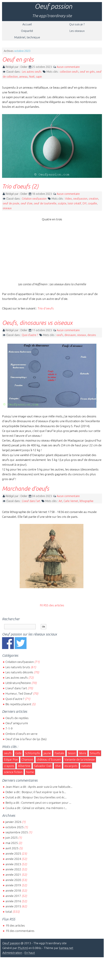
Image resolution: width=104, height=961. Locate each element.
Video (68, 198)
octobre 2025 (14, 827)
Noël (32, 76)
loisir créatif (74, 203)
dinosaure (70, 334)
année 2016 (13, 901)
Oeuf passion (53, 6)
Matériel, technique (27, 37)
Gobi (18, 753)
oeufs (59, 334)
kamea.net (66, 948)
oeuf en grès (87, 71)
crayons (9, 765)
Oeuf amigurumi (16, 723)
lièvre (82, 753)
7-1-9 (9, 728)
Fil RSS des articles (52, 605)
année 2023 (13, 864)
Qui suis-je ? (77, 24)
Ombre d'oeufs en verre (21, 733)
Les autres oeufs (31, 71)
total (9, 911)
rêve (58, 765)
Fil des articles (15, 925)
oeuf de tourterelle (45, 203)
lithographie (86, 501)
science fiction (13, 772)
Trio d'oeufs (46, 308)
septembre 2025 (16, 832)
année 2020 (13, 880)
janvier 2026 (13, 821)
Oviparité (27, 30)
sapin (39, 76)
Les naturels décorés (19, 672)
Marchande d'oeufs (25, 488)
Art (60, 501)
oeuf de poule (11, 203)
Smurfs (95, 753)
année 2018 (13, 890)
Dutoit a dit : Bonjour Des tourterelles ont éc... (36, 797)
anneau (23, 76)
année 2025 (13, 853)
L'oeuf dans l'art (31, 501)
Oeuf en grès (18, 59)
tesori (71, 753)
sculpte (62, 203)
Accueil (27, 24)
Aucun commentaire (68, 66)
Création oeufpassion (34, 198)
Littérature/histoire (18, 682)
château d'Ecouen (49, 759)
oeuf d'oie (26, 203)
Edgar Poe (11, 759)
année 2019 (13, 885)
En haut (29, 952)
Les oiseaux (77, 30)
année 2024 (13, 858)
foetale (59, 753)
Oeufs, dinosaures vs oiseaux (37, 322)
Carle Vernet (71, 501)
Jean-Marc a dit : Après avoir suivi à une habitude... (38, 786)
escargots (70, 765)
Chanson (27, 759)
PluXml (23, 948)
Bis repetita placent (18, 704)
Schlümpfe (32, 753)
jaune (47, 753)
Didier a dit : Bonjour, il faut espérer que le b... (35, 792)
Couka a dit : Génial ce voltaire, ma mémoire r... (36, 808)
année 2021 (13, 874)
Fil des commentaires (19, 930)
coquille (92, 203)
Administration (12, 952)
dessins (91, 334)
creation (93, 198)
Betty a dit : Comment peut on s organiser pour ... (38, 802)
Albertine (24, 765)
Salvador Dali (42, 765)
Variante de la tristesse (79, 759)
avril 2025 (11, 848)
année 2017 (13, 895)
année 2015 (13, 906)
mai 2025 (11, 842)
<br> (52, 253)
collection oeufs (69, 71)
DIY (84, 203)
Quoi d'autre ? (30, 334)
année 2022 (13, 869)
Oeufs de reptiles (17, 718)
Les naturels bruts (17, 667)
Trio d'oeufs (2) (20, 186)
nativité (86, 765)
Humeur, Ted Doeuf (18, 693)
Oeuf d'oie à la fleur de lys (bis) (26, 739)
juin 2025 (11, 837)
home (30, 772)
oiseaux (7, 208)
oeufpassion (80, 198)
